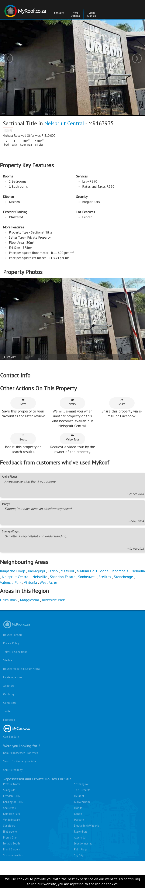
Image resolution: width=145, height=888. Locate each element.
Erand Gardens (12, 849)
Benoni (78, 814)
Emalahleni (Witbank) (87, 825)
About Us (8, 686)
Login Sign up (91, 14)
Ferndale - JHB (11, 796)
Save (23, 402)
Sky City (78, 855)
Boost (23, 437)
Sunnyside (9, 790)
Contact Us (9, 703)
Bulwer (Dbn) (82, 802)
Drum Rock (8, 599)
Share (121, 402)
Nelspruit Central (64, 123)
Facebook (9, 720)
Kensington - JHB (13, 802)
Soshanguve (81, 784)
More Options (75, 14)
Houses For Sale (13, 635)
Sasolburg (9, 825)
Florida (78, 808)
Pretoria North (11, 784)
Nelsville (39, 576)
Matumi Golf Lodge (92, 571)
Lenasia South (11, 843)
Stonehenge (123, 576)
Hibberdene (10, 831)
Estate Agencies (12, 677)
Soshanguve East (13, 855)
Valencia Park (10, 582)
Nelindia (138, 571)
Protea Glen (10, 837)
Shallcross (9, 808)
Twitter (7, 711)
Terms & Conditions (15, 652)
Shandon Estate (62, 576)
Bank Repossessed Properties (20, 753)
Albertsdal (80, 837)
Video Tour (72, 437)
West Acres (49, 582)
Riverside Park (53, 599)
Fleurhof (79, 796)
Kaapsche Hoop (13, 571)
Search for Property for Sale (19, 761)
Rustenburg (80, 831)
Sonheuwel (87, 576)
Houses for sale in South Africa (21, 669)
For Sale (59, 12)
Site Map (8, 660)
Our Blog (8, 694)
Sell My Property (13, 770)
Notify (72, 402)
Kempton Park (11, 814)
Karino (53, 571)
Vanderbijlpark (11, 820)
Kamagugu (36, 571)
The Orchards (82, 790)
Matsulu (67, 571)
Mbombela (119, 571)
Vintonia (30, 582)
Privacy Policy (11, 643)
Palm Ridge (80, 849)
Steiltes (105, 576)
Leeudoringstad (83, 843)
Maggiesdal (29, 599)
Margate (79, 820)
